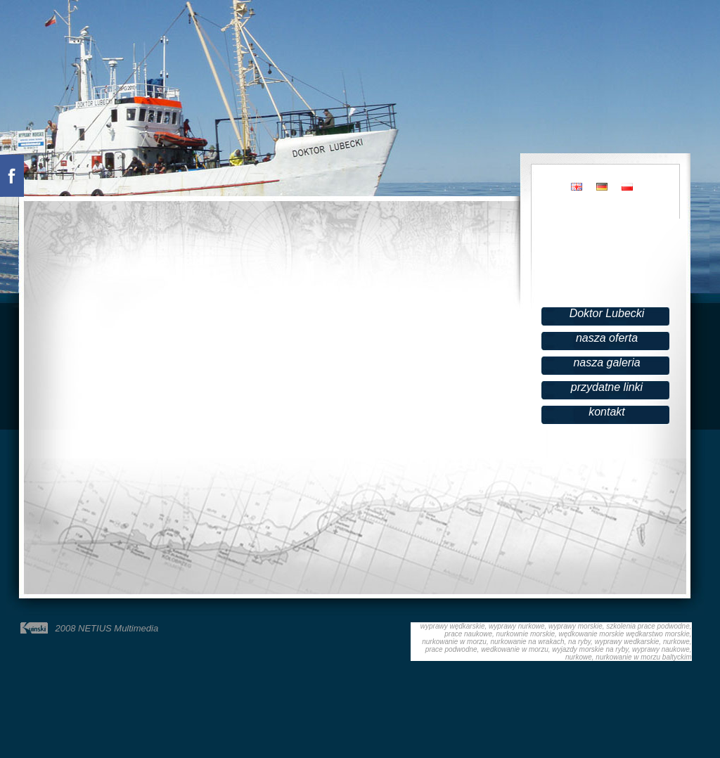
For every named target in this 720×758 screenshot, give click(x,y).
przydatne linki (607, 387)
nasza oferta (607, 338)
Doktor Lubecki (607, 313)
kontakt (607, 412)
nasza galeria (606, 362)
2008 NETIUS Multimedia (107, 628)
